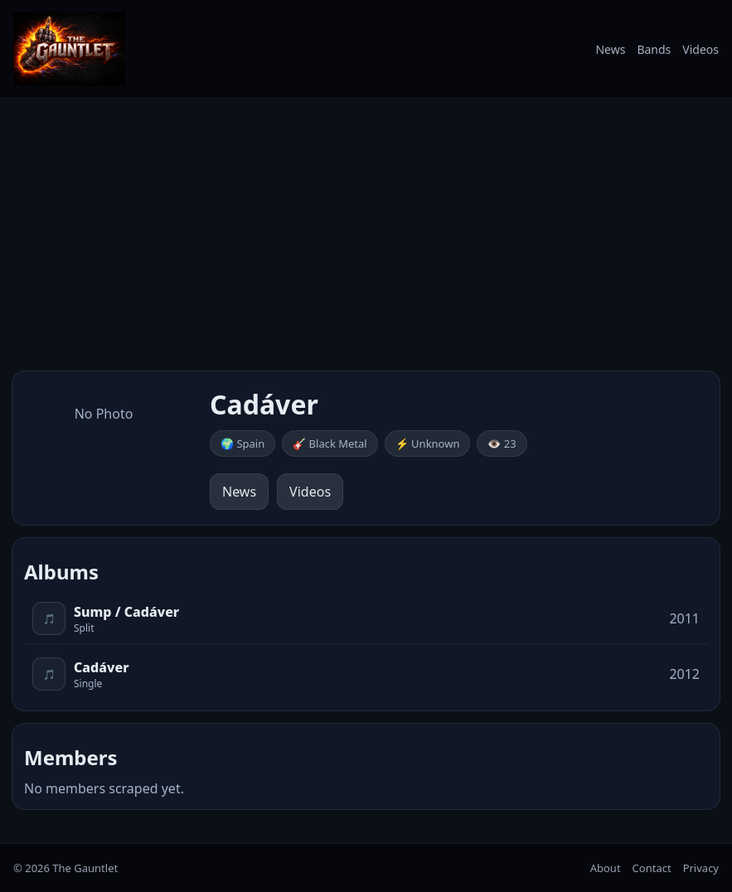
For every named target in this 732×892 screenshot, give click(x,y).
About (605, 867)
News (610, 49)
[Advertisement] (366, 235)
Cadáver (101, 667)
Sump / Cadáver (126, 612)
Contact (652, 867)
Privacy (701, 867)
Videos (700, 49)
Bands (654, 49)
